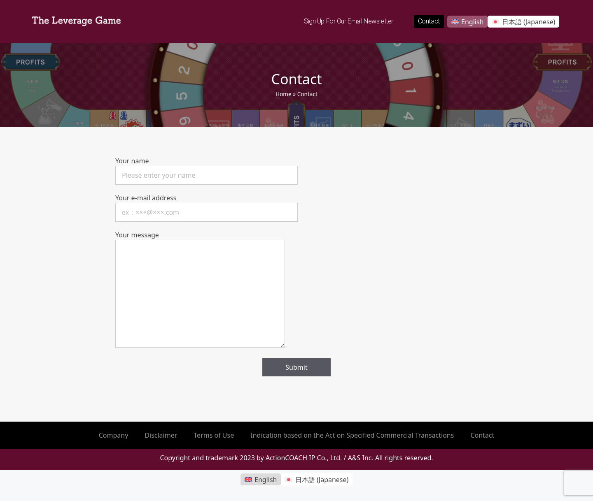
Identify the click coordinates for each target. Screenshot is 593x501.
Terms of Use (214, 435)
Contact (429, 21)
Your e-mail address (206, 205)
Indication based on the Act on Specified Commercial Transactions (352, 435)
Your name (206, 168)
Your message (200, 290)
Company (113, 435)
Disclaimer (161, 435)
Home (283, 94)
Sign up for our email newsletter (348, 21)
